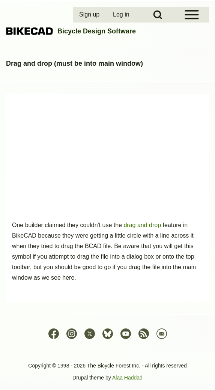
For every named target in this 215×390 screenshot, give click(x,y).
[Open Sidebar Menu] (191, 15)
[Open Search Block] (157, 15)
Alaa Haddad (127, 378)
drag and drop (142, 225)
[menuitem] (90, 15)
